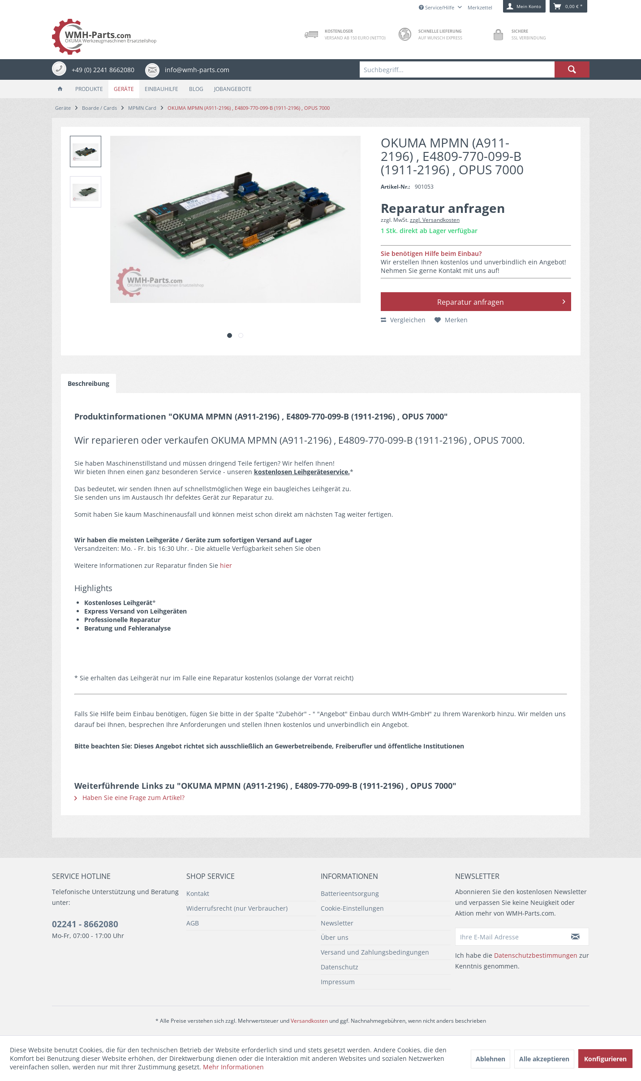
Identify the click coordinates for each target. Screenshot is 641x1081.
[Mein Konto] (524, 6)
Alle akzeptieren (544, 1059)
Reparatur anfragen (501, 300)
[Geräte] (123, 89)
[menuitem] (474, 69)
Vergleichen (403, 320)
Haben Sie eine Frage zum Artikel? (129, 797)
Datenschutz (339, 967)
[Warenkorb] (568, 6)
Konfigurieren (605, 1059)
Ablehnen (490, 1059)
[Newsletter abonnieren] (575, 937)
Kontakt (197, 893)
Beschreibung (88, 383)
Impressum (338, 981)
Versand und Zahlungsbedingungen (375, 952)
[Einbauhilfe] (161, 89)
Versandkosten (309, 1021)
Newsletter (337, 923)
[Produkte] (89, 89)
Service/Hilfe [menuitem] (437, 7)
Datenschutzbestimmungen (535, 955)
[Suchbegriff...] (474, 69)
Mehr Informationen (233, 1067)
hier (226, 565)
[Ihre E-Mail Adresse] (509, 937)
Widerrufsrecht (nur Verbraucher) (237, 908)
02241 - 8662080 (85, 924)
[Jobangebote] (233, 89)
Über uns (334, 937)
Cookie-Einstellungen (352, 908)
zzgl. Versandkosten (435, 220)
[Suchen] (572, 69)
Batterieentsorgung (350, 893)
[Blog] (196, 89)
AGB (192, 923)
